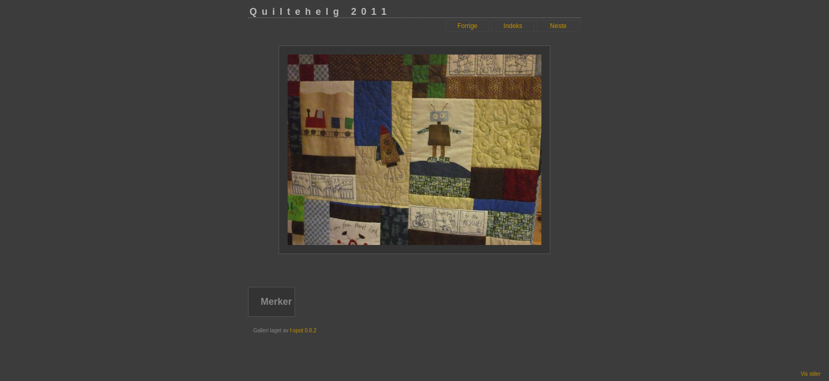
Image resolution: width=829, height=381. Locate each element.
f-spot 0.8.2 (303, 330)
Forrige (467, 26)
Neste (558, 26)
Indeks (512, 26)
